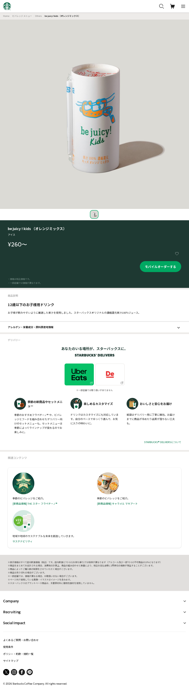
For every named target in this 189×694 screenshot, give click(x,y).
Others (38, 15)
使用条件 (8, 647)
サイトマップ (10, 661)
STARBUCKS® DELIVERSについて (162, 442)
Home (6, 15)
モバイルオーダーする (160, 266)
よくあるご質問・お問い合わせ (21, 640)
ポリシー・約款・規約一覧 (18, 654)
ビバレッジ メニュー (22, 15)
